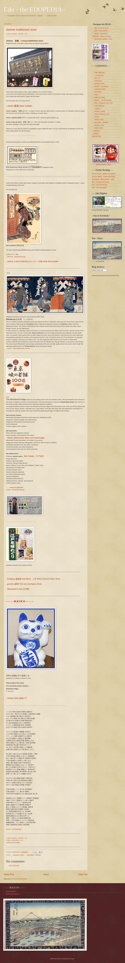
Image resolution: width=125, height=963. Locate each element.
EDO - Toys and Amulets (99, 185)
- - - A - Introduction (98, 75)
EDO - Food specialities (99, 187)
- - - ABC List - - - (97, 78)
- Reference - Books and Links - (102, 36)
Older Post (83, 874)
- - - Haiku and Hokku (98, 97)
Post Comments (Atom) (19, 879)
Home (46, 874)
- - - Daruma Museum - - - (11, 891)
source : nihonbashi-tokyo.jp (15, 490)
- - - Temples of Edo (98, 125)
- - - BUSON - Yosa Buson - (100, 86)
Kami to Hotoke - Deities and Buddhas (104, 173)
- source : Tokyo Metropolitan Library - (18, 348)
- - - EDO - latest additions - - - (101, 31)
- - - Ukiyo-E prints (97, 128)
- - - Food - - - (96, 94)
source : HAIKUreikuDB (13, 829)
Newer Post (9, 874)
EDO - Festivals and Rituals (100, 182)
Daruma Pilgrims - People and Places (103, 176)
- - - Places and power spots (100, 114)
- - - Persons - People (98, 111)
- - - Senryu (95, 117)
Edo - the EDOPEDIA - (34, 9)
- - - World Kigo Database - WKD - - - (103, 39)
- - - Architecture (97, 81)
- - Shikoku (95, 133)
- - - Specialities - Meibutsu (32, 855)
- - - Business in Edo (17, 855)
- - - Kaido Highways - (98, 72)
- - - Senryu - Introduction (99, 33)
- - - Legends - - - (97, 108)
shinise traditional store (21, 29)
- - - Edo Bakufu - (97, 92)
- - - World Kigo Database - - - (12, 894)
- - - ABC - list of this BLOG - (100, 28)
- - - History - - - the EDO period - (102, 100)
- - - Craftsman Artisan (99, 89)
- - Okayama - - (96, 131)
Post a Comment (14, 865)
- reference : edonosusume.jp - (16, 256)
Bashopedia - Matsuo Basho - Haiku (103, 179)
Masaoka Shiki (96, 136)
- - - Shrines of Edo (98, 119)
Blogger (72, 959)
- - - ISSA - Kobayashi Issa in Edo (102, 103)
